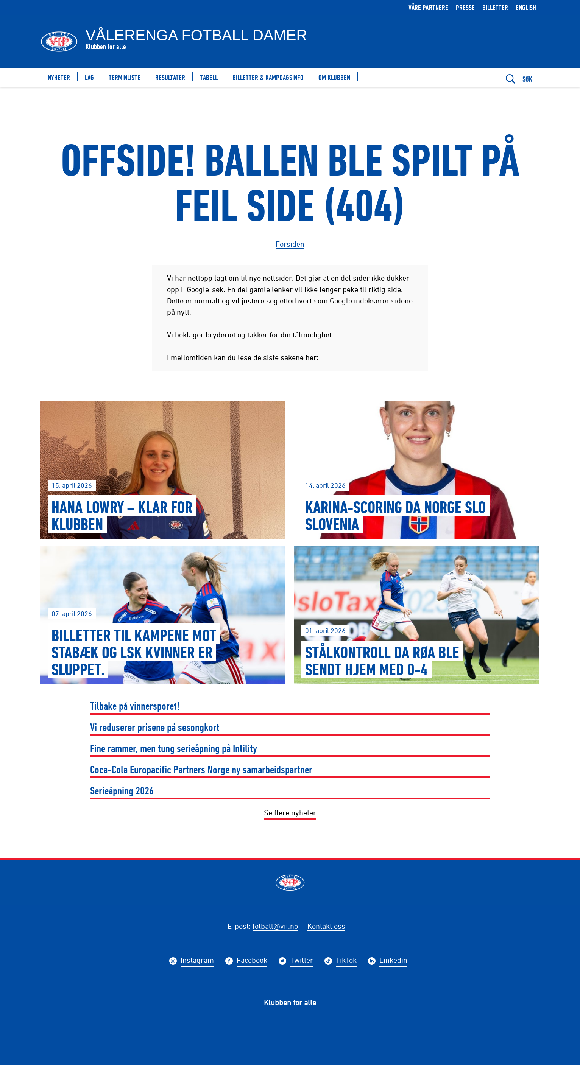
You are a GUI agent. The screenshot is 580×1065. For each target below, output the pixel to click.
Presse (465, 7)
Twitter (301, 961)
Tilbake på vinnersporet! (134, 706)
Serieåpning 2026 (122, 790)
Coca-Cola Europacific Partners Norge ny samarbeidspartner (201, 769)
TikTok (346, 961)
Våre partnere (428, 7)
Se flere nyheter (290, 812)
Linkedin (393, 961)
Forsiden (290, 243)
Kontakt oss (326, 926)
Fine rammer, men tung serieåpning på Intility (173, 748)
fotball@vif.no (275, 926)
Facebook (252, 961)
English (526, 7)
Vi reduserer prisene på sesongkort (155, 727)
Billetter (495, 7)
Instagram (197, 961)
